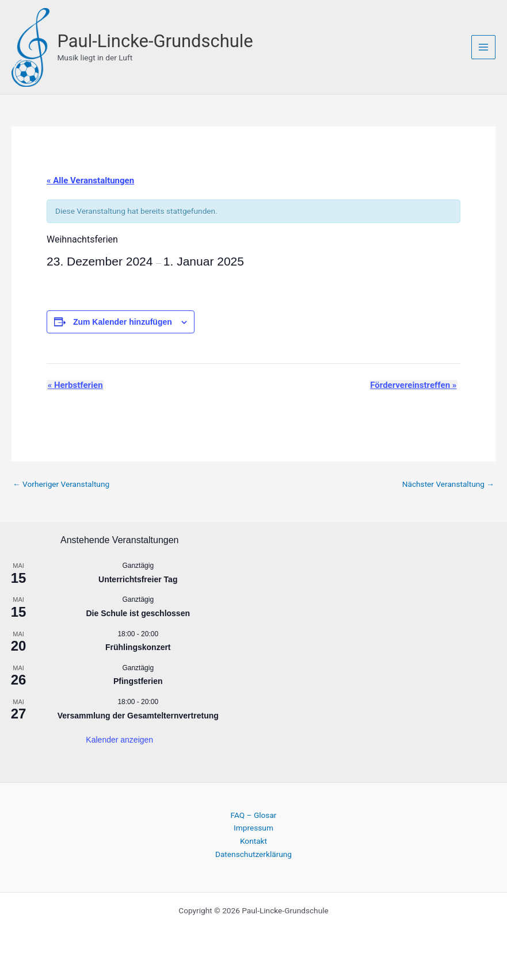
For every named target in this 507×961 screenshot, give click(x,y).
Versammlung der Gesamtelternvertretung (138, 714)
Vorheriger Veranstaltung (61, 483)
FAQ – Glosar (254, 814)
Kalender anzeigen (119, 739)
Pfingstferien (138, 680)
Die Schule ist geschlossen (138, 612)
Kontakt (253, 840)
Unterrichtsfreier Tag (137, 578)
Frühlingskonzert (138, 646)
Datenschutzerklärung (253, 853)
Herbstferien (74, 384)
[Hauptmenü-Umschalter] (483, 46)
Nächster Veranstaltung (448, 483)
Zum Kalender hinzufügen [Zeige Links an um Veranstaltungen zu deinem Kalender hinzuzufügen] (122, 320)
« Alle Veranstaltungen (90, 179)
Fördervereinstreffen (414, 384)
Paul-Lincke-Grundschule (158, 41)
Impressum (253, 827)
